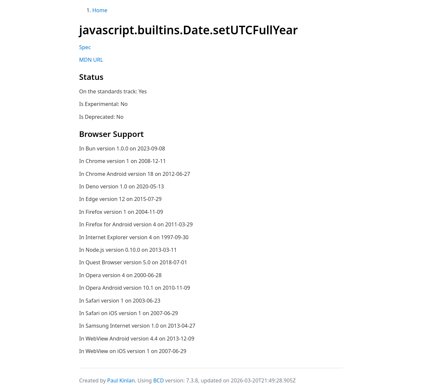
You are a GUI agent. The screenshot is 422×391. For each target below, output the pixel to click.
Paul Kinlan (121, 380)
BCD (158, 380)
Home (99, 10)
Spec (85, 47)
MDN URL (91, 59)
